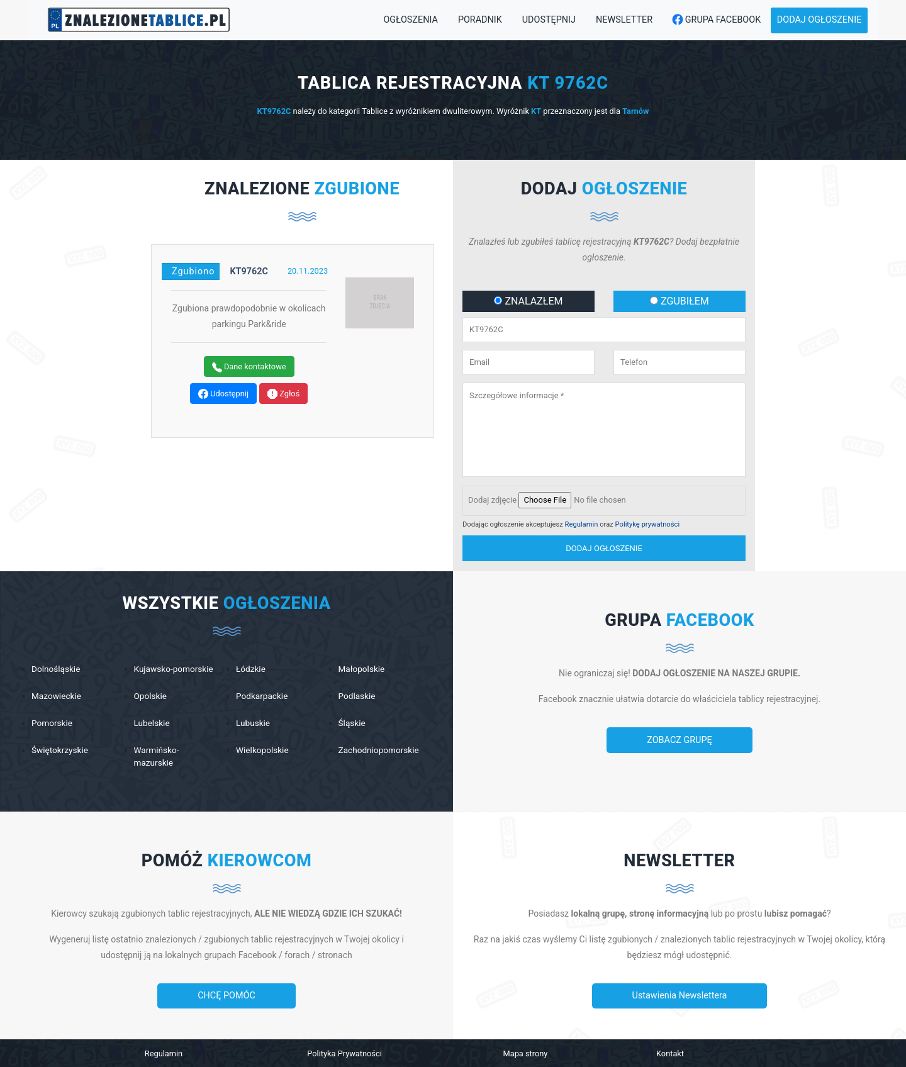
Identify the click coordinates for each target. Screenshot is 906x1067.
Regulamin (581, 524)
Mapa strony (525, 1053)
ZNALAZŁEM (528, 301)
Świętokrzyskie (59, 750)
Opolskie (150, 696)
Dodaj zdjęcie (492, 500)
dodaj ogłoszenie (604, 548)
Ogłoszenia (410, 19)
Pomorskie (51, 723)
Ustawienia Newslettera (679, 995)
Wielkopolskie (262, 750)
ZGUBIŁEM (679, 301)
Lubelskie (152, 723)
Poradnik (480, 19)
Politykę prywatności (647, 524)
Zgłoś (283, 394)
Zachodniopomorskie (378, 750)
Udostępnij (549, 19)
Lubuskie (253, 723)
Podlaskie (357, 696)
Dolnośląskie (55, 669)
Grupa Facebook (713, 20)
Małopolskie (361, 669)
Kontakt (670, 1053)
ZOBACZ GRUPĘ (679, 740)
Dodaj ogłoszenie (819, 19)
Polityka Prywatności (344, 1053)
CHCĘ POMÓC (226, 995)
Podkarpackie (262, 696)
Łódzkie (251, 669)
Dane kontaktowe (249, 367)
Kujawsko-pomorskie (173, 669)
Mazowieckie (56, 696)
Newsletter (624, 19)
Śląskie (352, 723)
